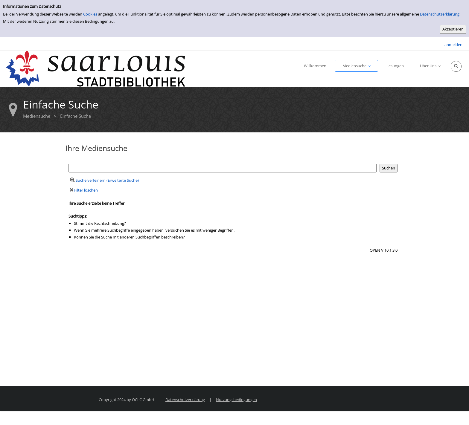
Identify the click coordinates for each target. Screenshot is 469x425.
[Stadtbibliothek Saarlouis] (95, 68)
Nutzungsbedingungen (236, 399)
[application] (356, 66)
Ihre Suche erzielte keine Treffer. (96, 203)
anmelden (453, 44)
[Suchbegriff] (222, 168)
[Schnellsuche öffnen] (456, 66)
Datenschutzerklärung (439, 14)
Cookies (90, 14)
